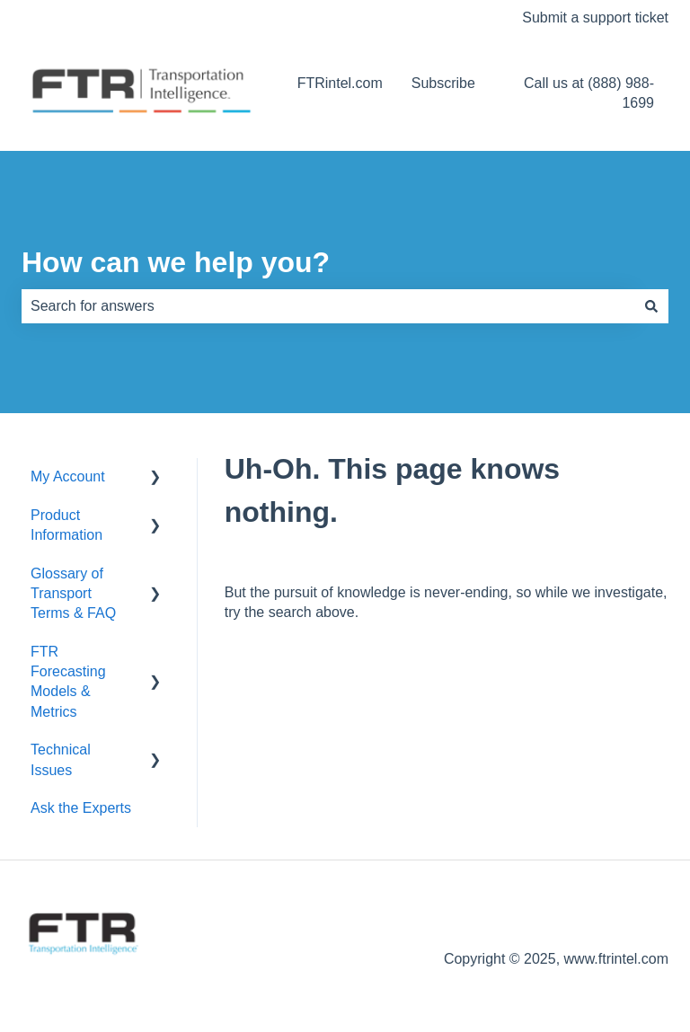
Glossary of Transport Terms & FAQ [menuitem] (73, 594)
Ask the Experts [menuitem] (81, 808)
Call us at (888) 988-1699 (589, 92)
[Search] (651, 306)
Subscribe (443, 83)
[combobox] (328, 306)
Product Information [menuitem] (66, 524)
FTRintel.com (340, 83)
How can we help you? (176, 262)
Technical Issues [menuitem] (61, 759)
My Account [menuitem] (68, 476)
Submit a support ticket (595, 17)
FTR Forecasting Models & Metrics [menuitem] (68, 681)
